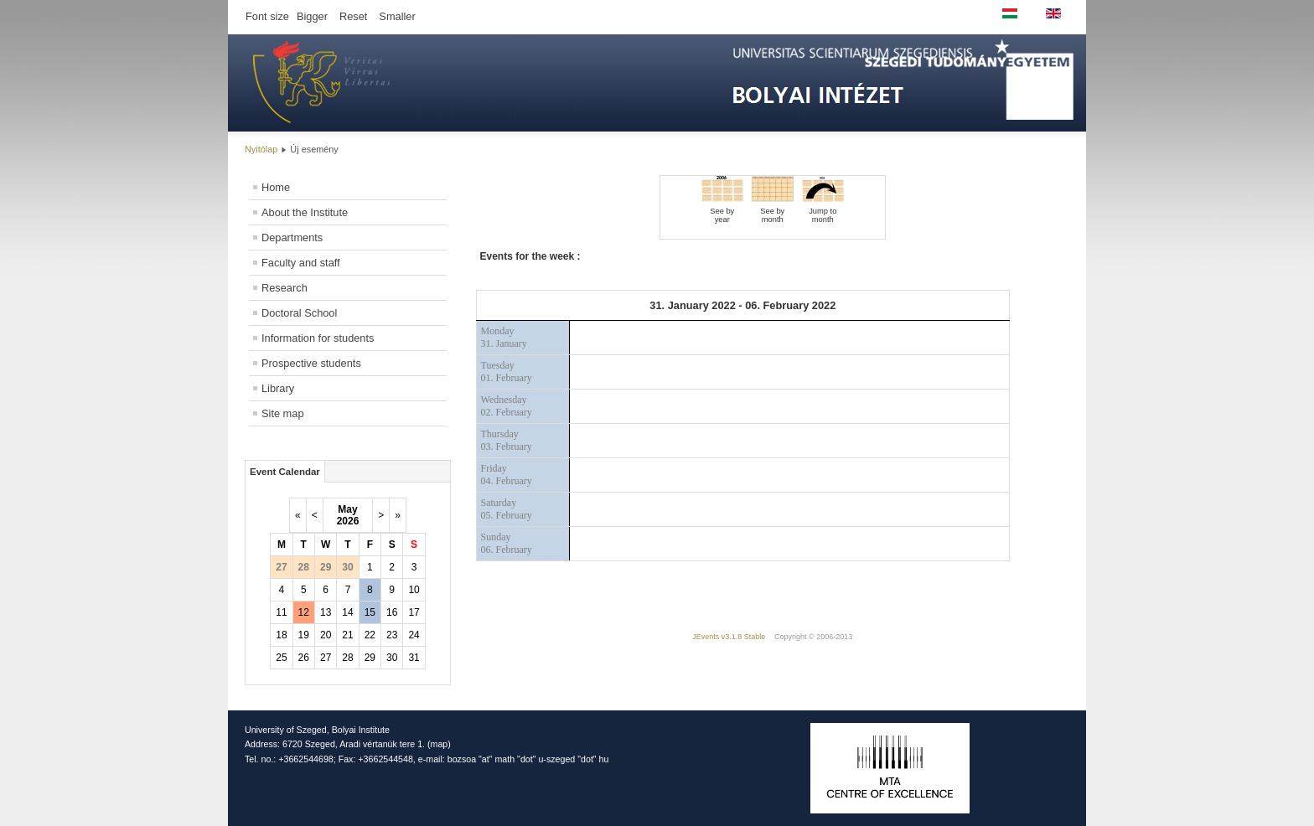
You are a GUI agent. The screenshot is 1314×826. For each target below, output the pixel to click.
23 (391, 635)
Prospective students (311, 363)
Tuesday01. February (506, 371)
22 (370, 635)
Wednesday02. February (506, 406)
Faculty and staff (300, 262)
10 (413, 590)
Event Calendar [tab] (285, 472)
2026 (348, 521)
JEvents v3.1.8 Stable (728, 636)
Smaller (397, 16)
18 (281, 635)
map (439, 744)
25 (281, 657)
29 (370, 657)
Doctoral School (299, 313)
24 (413, 635)
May (347, 509)
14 (347, 612)
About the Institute (304, 212)
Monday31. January (504, 337)
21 (347, 635)
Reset (353, 16)
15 (370, 612)
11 (281, 612)
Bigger (312, 16)
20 (325, 635)
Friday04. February (506, 474)
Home (275, 187)
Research (284, 287)
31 (413, 657)
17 (413, 612)
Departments (292, 237)
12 (303, 612)
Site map (282, 413)
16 (391, 612)
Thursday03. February (506, 440)
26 (303, 657)
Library (277, 388)
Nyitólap (261, 149)
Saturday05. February (506, 509)
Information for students (317, 338)
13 (325, 612)
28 (347, 657)
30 (391, 657)
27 (325, 657)
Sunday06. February (506, 543)
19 (303, 635)
